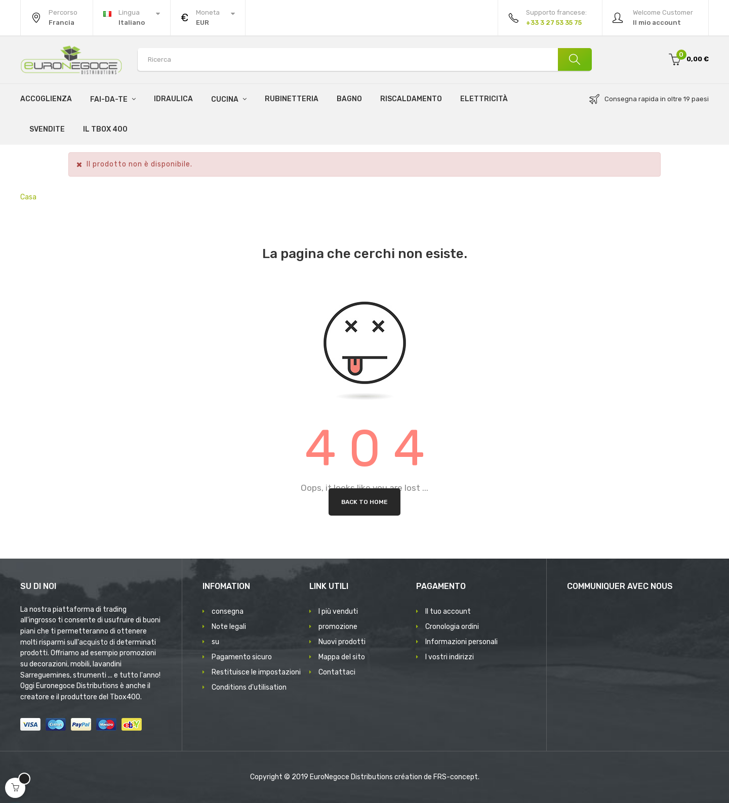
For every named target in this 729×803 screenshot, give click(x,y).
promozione (337, 626)
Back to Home (364, 501)
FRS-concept (455, 777)
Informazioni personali (461, 642)
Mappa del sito (341, 657)
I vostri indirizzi (449, 657)
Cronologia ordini (452, 626)
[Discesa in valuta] (208, 17)
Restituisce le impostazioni (256, 672)
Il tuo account (448, 611)
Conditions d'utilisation (249, 687)
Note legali (229, 626)
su (215, 642)
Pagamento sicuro (242, 657)
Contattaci (336, 672)
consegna (228, 611)
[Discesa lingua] (131, 17)
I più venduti (338, 611)
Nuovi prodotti (342, 642)
